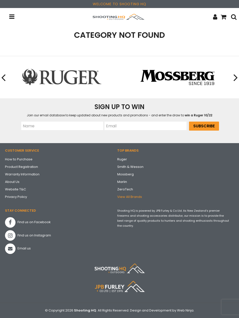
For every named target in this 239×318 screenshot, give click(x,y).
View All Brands (129, 196)
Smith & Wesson (130, 166)
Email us (18, 248)
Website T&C (15, 189)
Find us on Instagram (28, 235)
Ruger (122, 159)
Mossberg (125, 174)
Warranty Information (22, 174)
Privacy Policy (16, 196)
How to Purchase (18, 159)
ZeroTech (125, 189)
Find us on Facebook (28, 222)
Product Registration (21, 166)
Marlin (122, 181)
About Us (12, 181)
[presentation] (4, 77)
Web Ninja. (185, 310)
